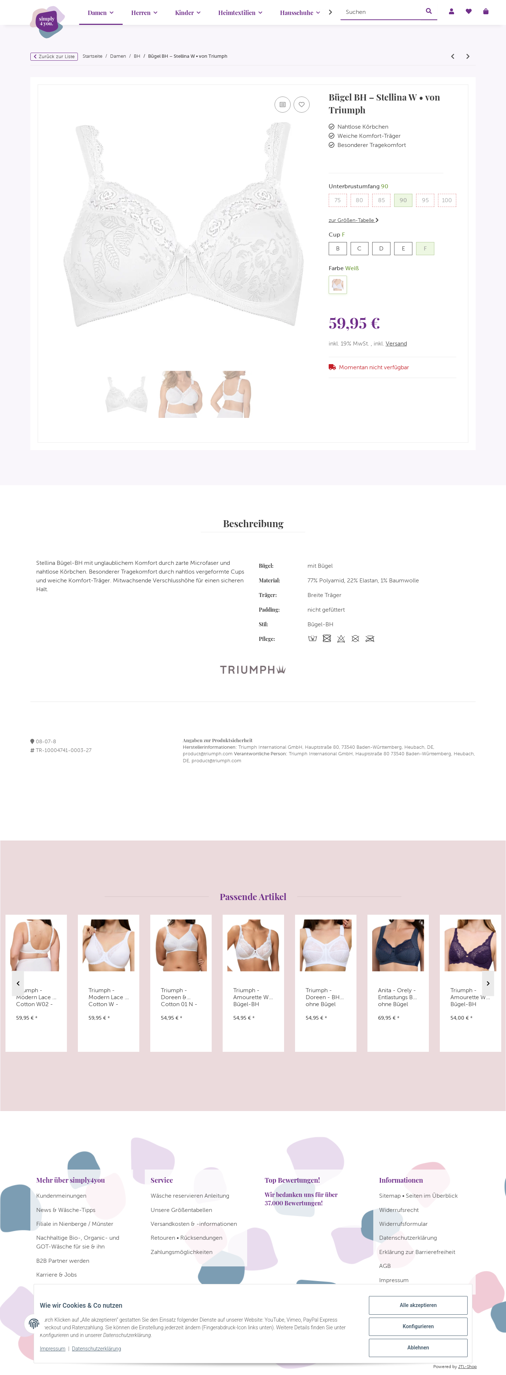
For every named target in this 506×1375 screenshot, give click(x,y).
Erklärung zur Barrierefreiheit (417, 1252)
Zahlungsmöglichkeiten (181, 1252)
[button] (326, 12)
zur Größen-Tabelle (354, 220)
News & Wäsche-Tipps (65, 1210)
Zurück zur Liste (57, 56)
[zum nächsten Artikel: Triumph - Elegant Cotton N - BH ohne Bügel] (468, 56)
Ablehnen (412, 1349)
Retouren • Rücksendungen (186, 1238)
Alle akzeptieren (412, 1311)
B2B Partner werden (62, 1261)
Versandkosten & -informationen (194, 1224)
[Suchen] (380, 11)
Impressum (58, 1352)
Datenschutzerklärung (102, 1352)
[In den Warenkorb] (43, 81)
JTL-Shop (467, 1366)
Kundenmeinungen (61, 1196)
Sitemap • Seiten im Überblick (418, 1196)
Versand (396, 343)
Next (488, 983)
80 (362, 199)
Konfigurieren (412, 1330)
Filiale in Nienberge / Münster (74, 1224)
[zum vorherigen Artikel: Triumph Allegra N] (452, 56)
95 (428, 199)
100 (449, 199)
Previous (18, 983)
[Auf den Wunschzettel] (302, 105)
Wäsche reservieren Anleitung (190, 1196)
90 (406, 199)
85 (384, 199)
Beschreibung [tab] (253, 523)
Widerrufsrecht (399, 1210)
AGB (385, 1266)
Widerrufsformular (403, 1224)
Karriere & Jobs (56, 1275)
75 (341, 199)
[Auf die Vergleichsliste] (283, 105)
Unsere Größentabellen (181, 1210)
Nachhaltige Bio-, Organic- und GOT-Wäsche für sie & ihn (77, 1242)
